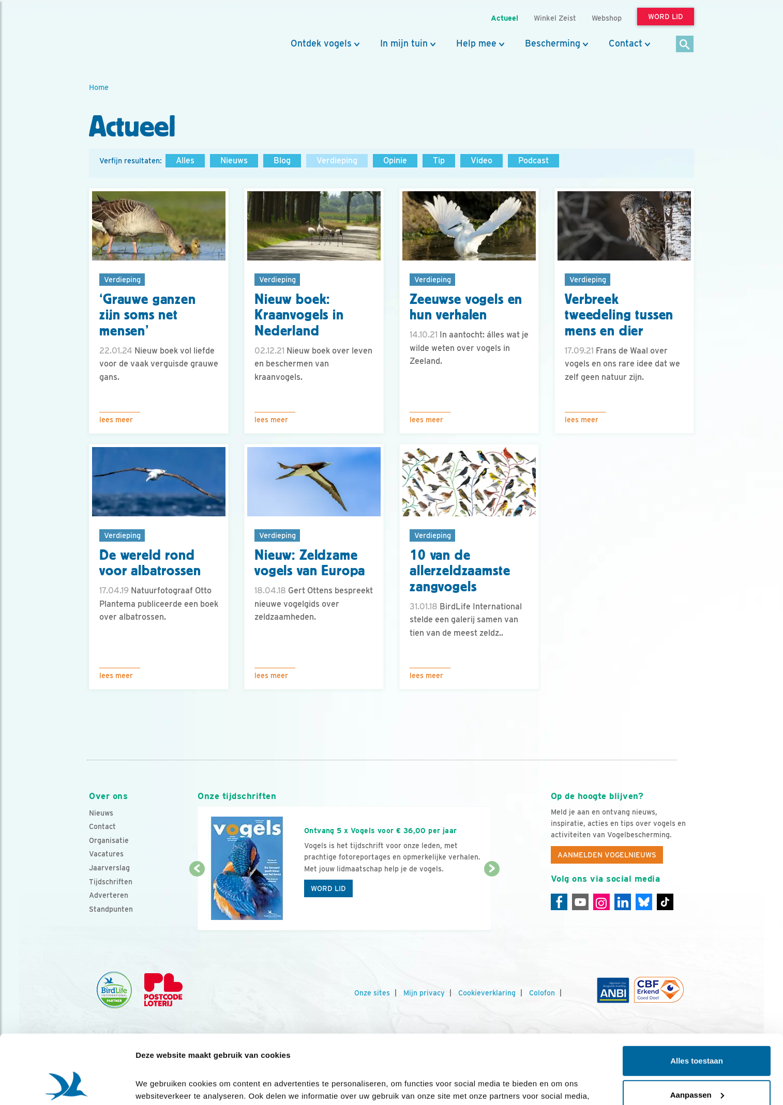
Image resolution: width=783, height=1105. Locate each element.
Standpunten (111, 909)
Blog (282, 160)
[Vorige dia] (197, 900)
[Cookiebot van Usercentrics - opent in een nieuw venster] (67, 1085)
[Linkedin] (622, 902)
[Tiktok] (665, 902)
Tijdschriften (110, 882)
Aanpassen (697, 1029)
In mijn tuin (404, 43)
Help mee (476, 43)
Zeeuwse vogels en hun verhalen (466, 307)
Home (99, 87)
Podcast (533, 160)
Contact (625, 43)
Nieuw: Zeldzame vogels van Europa (309, 563)
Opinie (395, 160)
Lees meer (116, 420)
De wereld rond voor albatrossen (150, 563)
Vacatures (106, 854)
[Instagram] (601, 902)
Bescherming (552, 43)
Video (481, 160)
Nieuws (234, 160)
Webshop (607, 17)
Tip (439, 160)
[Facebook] (559, 902)
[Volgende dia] (492, 900)
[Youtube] (580, 902)
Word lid (328, 888)
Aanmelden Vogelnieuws (607, 855)
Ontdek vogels (321, 43)
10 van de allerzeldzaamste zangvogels (460, 571)
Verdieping (337, 160)
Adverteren (108, 895)
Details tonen (160, 1084)
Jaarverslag (109, 868)
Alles (185, 160)
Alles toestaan (696, 996)
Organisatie (109, 840)
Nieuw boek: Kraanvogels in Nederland (299, 315)
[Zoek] (685, 45)
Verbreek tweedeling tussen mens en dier (619, 315)
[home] (135, 32)
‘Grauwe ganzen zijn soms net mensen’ (147, 315)
